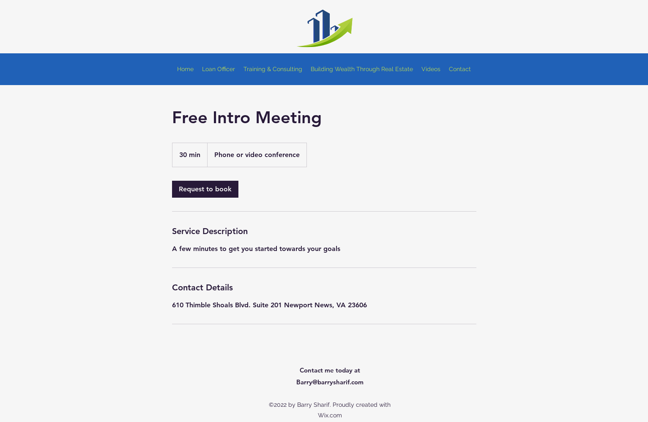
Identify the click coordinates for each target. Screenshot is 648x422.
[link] (205, 189)
